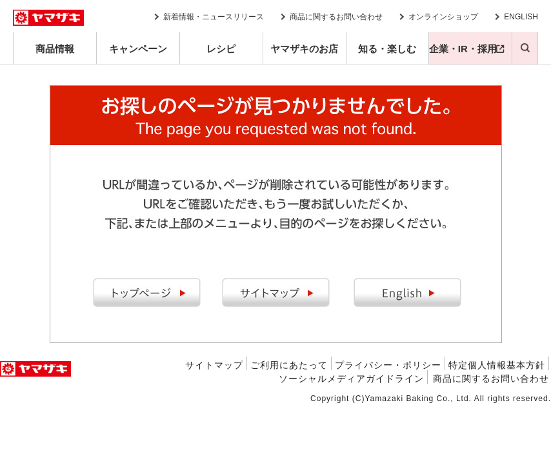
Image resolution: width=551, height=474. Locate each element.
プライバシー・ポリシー (388, 365)
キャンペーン (138, 48)
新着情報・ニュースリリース (213, 16)
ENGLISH (521, 16)
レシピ (220, 48)
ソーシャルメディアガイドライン (351, 378)
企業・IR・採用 (463, 48)
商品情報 (54, 48)
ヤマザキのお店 (304, 48)
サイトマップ (214, 365)
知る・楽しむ (387, 48)
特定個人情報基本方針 (496, 365)
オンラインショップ (443, 16)
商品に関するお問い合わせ (336, 16)
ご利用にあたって (289, 365)
